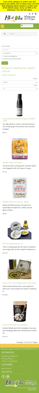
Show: (35, 85)
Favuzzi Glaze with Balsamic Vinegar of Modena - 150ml (19, 120)
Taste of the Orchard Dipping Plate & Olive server (19, 283)
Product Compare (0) (9, 75)
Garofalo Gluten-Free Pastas (12, 163)
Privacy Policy (7, 359)
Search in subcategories (9, 56)
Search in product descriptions (11, 59)
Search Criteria (6, 46)
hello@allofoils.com (30, 349)
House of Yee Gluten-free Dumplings (15, 325)
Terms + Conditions (10, 361)
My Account (6, 368)
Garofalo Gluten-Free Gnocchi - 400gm (16, 202)
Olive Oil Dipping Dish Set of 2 (13, 244)
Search (12, 34)
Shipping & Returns (10, 356)
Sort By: (35, 79)
